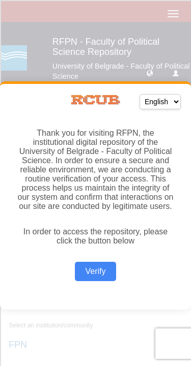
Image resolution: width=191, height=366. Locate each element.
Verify (95, 271)
